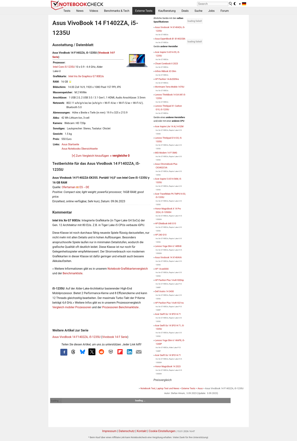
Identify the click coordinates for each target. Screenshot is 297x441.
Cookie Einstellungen (162, 431)
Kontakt (142, 431)
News (79, 11)
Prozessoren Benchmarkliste (120, 307)
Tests (66, 11)
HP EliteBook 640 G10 (165, 223)
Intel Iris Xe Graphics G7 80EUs (86, 76)
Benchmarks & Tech (116, 11)
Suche (198, 11)
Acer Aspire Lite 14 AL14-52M (169, 126)
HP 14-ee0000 (162, 269)
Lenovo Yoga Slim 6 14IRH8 (168, 246)
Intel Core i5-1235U (64, 66)
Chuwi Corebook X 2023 (166, 63)
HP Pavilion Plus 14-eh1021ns (169, 303)
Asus (200, 388)
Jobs (211, 11)
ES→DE (84, 187)
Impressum (109, 431)
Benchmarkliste (73, 273)
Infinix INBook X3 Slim (165, 71)
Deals (185, 11)
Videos (93, 11)
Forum (225, 11)
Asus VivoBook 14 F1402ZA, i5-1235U (76, 337)
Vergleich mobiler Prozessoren (71, 307)
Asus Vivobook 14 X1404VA (168, 257)
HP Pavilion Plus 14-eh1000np (169, 280)
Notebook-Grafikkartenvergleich (128, 268)
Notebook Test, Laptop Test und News (160, 388)
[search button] (230, 4)
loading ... (56, 400)
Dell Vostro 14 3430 (164, 291)
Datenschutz (127, 431)
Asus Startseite (70, 144)
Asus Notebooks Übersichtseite (80, 148)
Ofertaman (68, 187)
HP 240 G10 (160, 235)
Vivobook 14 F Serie (114, 337)
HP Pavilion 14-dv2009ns (167, 79)
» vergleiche (120, 155)
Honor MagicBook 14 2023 (168, 366)
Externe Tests (143, 11)
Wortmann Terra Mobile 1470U (169, 87)
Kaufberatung (166, 11)
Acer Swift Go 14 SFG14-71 (168, 314)
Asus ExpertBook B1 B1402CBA (170, 39)
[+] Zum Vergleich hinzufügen (90, 155)
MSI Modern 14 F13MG (166, 153)
